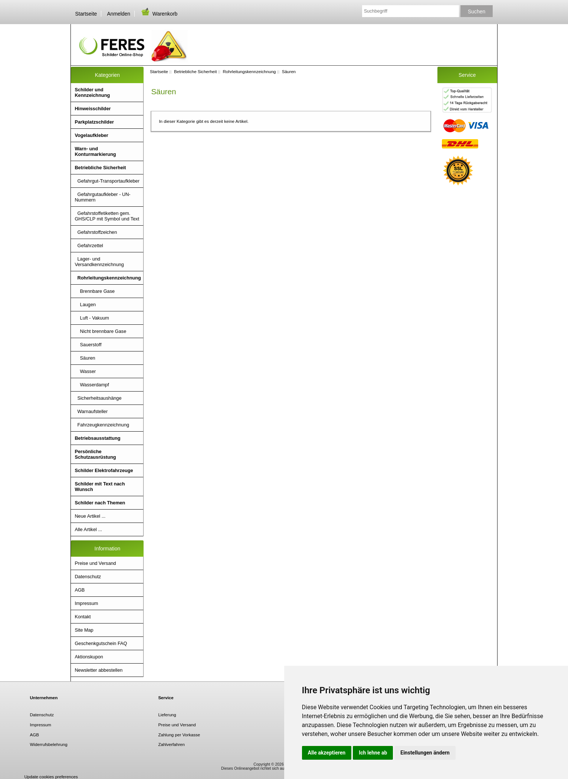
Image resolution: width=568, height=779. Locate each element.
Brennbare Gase (95, 291)
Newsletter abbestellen (98, 670)
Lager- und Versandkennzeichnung (99, 261)
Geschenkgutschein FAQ (101, 643)
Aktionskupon (89, 656)
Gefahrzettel (89, 245)
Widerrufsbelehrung (49, 744)
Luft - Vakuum (92, 318)
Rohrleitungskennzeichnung (249, 71)
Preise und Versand (95, 563)
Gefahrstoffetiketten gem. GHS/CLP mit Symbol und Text (107, 216)
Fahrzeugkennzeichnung (102, 425)
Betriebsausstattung (97, 438)
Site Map (84, 630)
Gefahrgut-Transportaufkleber (107, 181)
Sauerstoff (88, 344)
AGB (80, 590)
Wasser (85, 371)
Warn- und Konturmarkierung (95, 151)
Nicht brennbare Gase (100, 331)
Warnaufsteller (91, 411)
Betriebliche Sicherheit (195, 71)
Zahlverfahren (171, 744)
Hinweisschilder (93, 108)
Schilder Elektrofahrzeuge (104, 470)
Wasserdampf (92, 384)
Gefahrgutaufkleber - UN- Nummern (102, 197)
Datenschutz (88, 576)
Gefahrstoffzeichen (96, 232)
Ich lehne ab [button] (373, 753)
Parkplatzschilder (94, 122)
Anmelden (118, 14)
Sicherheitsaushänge (98, 398)
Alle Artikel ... (88, 529)
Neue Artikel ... (90, 516)
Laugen (85, 304)
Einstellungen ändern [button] (425, 753)
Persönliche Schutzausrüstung (95, 454)
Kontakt (83, 616)
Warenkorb (158, 14)
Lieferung (167, 714)
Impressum (86, 603)
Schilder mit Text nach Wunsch (100, 486)
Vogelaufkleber (91, 135)
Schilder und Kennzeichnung (92, 92)
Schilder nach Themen (100, 502)
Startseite (86, 14)
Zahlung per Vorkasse (179, 734)
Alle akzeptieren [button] (327, 753)
